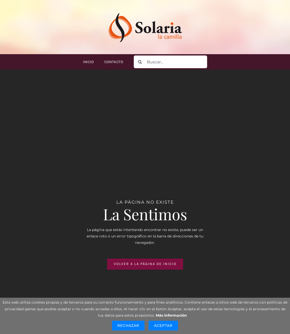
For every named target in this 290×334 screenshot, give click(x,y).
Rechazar (128, 326)
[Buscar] (140, 61)
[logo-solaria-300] (145, 12)
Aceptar (163, 326)
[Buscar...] (170, 61)
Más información (171, 315)
